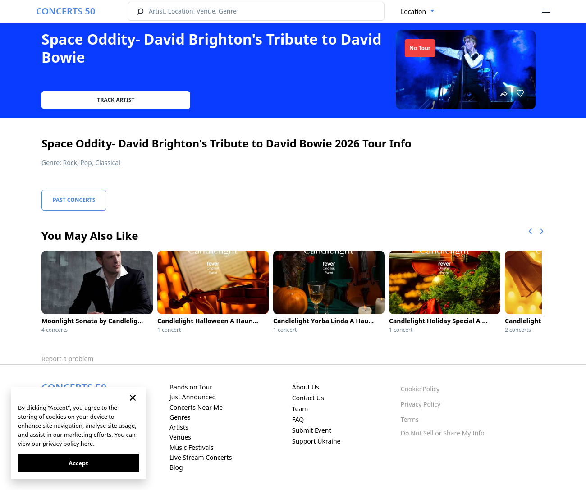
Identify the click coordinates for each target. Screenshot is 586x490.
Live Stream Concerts (200, 457)
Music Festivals (191, 447)
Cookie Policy (420, 389)
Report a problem (67, 358)
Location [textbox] (413, 11)
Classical (107, 162)
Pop (86, 162)
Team (300, 408)
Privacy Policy (420, 404)
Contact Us (308, 398)
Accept (78, 463)
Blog (176, 467)
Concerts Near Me (196, 407)
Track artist (116, 100)
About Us (305, 387)
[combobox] (418, 12)
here (87, 444)
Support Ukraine (316, 441)
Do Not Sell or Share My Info (443, 433)
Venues (180, 437)
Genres (180, 417)
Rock (70, 162)
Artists (178, 427)
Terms (410, 419)
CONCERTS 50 (65, 11)
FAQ (298, 419)
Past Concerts (74, 200)
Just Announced (192, 397)
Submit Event (311, 430)
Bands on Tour (190, 387)
